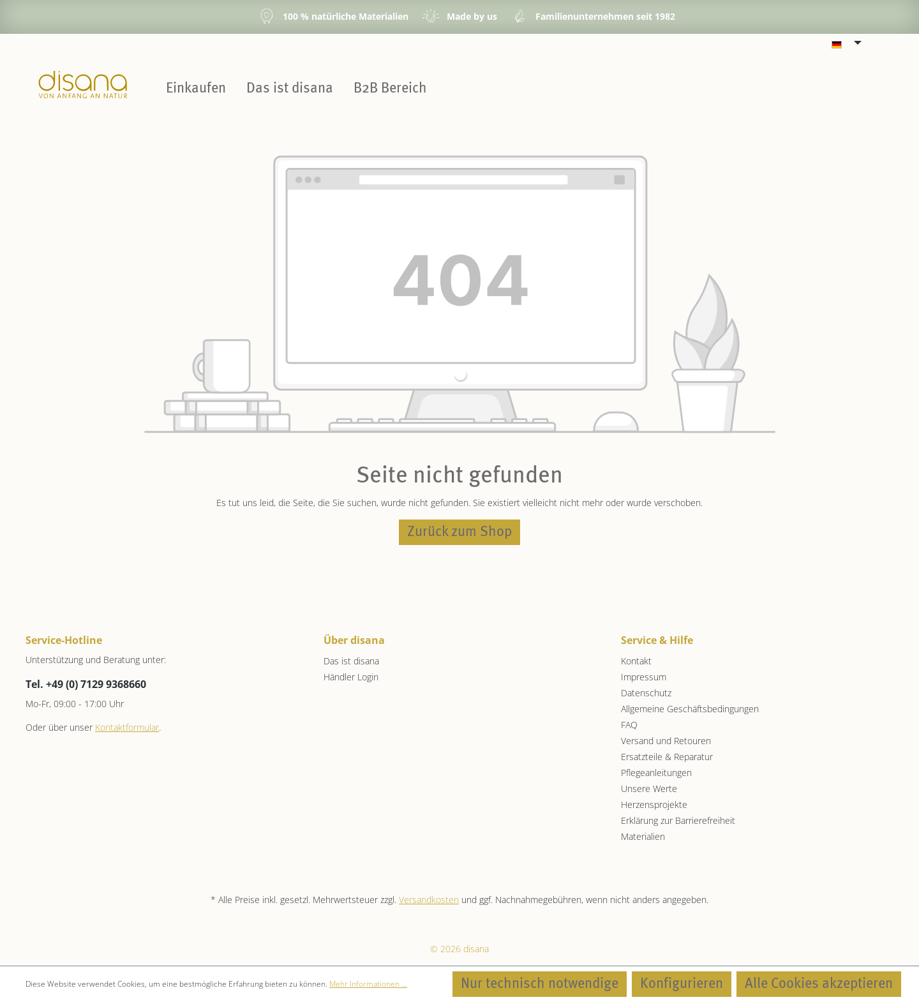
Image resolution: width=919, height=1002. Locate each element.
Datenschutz (646, 693)
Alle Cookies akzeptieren (819, 984)
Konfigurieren (681, 984)
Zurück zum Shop (459, 532)
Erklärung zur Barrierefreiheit (678, 820)
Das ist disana (351, 661)
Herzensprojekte (654, 804)
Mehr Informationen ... (368, 983)
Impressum (643, 677)
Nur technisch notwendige (539, 984)
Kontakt (636, 661)
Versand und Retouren (666, 741)
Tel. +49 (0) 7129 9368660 (86, 684)
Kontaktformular (127, 727)
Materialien (643, 836)
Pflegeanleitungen (656, 772)
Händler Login (351, 677)
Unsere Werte (649, 788)
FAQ (629, 725)
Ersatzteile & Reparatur (667, 757)
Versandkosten (429, 900)
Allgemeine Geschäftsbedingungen (690, 709)
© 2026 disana (459, 949)
